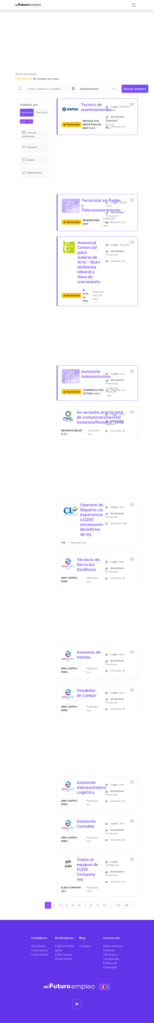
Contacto (109, 950)
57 (118, 905)
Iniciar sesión (39, 954)
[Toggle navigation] (134, 4)
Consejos (85, 946)
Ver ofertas (38, 946)
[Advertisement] (77, 43)
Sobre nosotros (113, 946)
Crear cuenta (39, 950)
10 (104, 905)
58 (126, 905)
